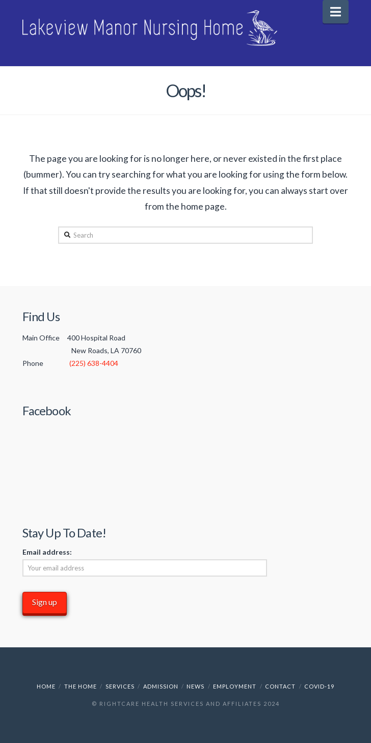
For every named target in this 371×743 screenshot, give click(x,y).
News (195, 686)
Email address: (47, 552)
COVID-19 (319, 686)
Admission (160, 686)
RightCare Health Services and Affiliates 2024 (189, 703)
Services (120, 686)
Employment (234, 686)
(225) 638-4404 (93, 363)
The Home (80, 686)
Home (46, 686)
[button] (336, 11)
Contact (280, 686)
